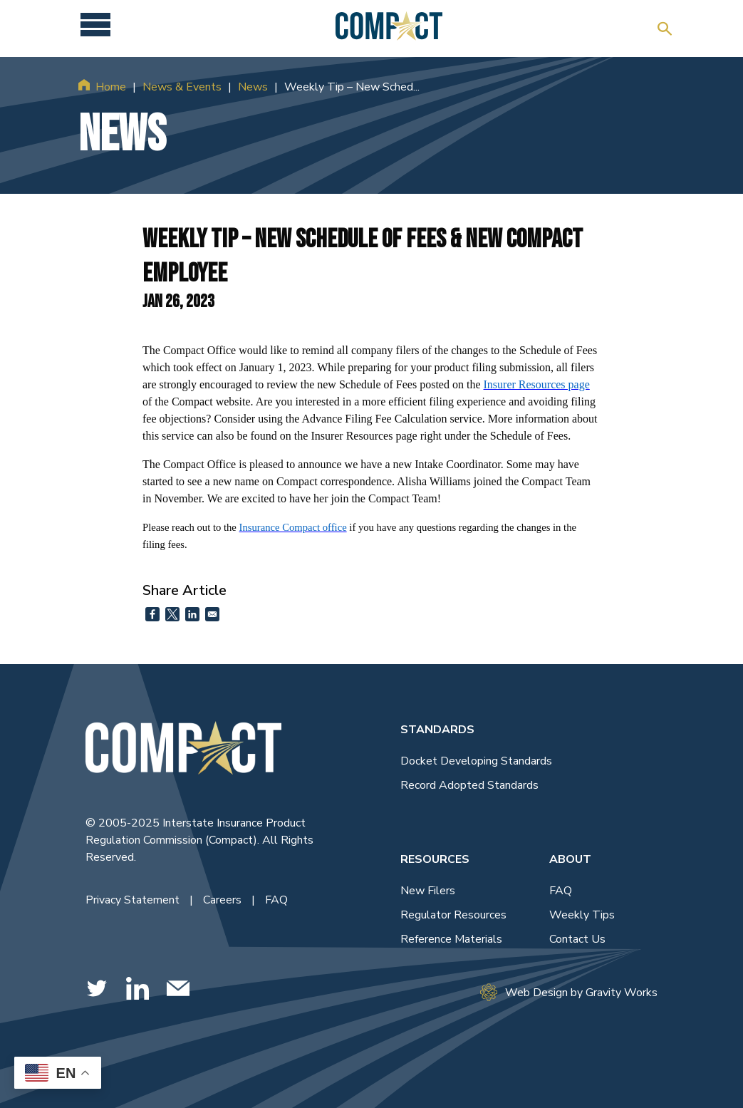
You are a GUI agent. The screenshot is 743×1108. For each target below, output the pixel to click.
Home (110, 87)
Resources (434, 859)
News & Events (182, 87)
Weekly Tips (582, 915)
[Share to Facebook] (152, 614)
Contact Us (577, 939)
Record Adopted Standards (469, 785)
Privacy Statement (133, 900)
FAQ (276, 900)
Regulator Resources (453, 915)
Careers (223, 900)
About (570, 859)
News (253, 87)
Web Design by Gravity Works (569, 992)
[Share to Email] (212, 614)
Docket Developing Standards (476, 761)
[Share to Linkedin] (192, 614)
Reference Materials (451, 939)
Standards (437, 729)
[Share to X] (172, 614)
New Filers (427, 891)
